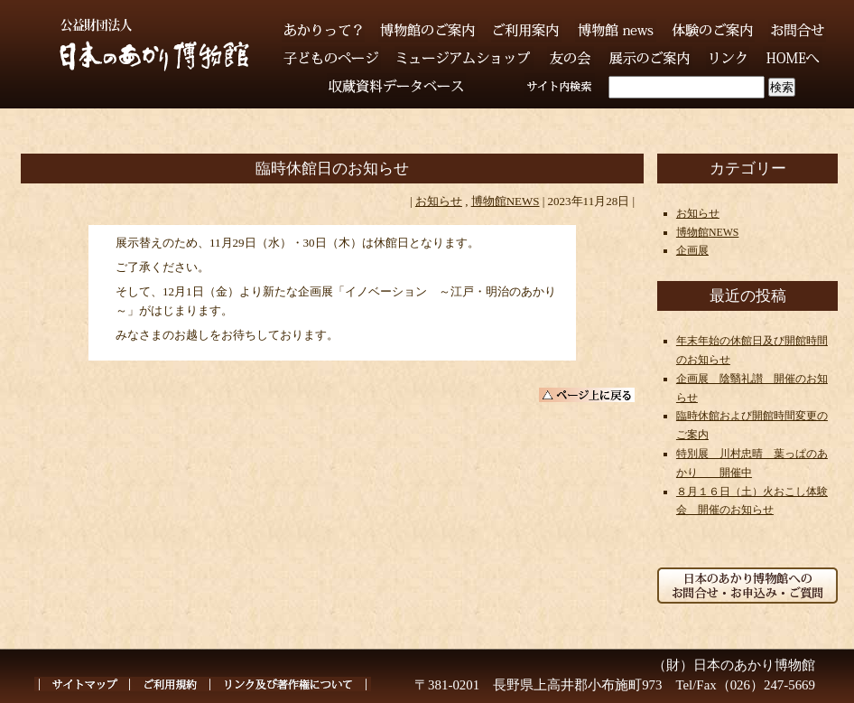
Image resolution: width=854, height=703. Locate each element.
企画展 (692, 250)
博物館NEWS (505, 201)
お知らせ (438, 201)
